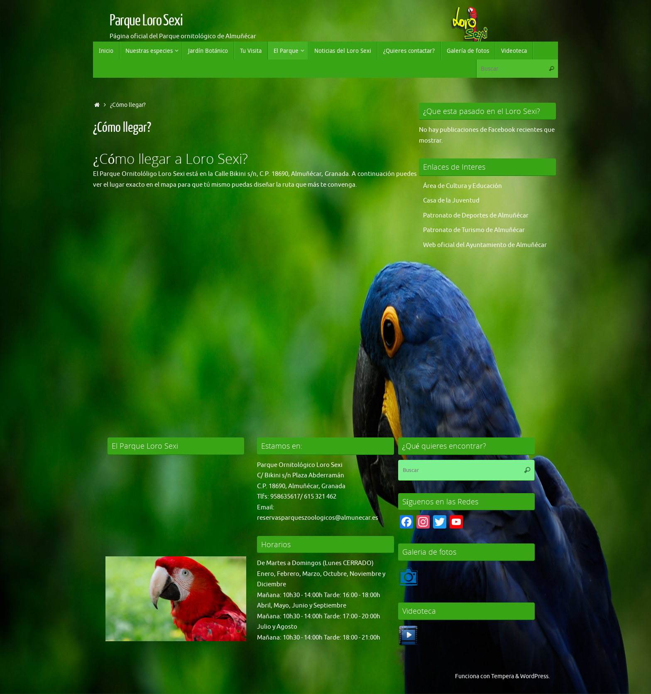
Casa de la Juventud (451, 201)
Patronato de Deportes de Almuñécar (476, 216)
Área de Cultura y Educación (462, 186)
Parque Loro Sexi (146, 20)
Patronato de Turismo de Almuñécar (474, 230)
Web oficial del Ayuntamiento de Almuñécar (485, 245)
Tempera (502, 676)
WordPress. (535, 676)
